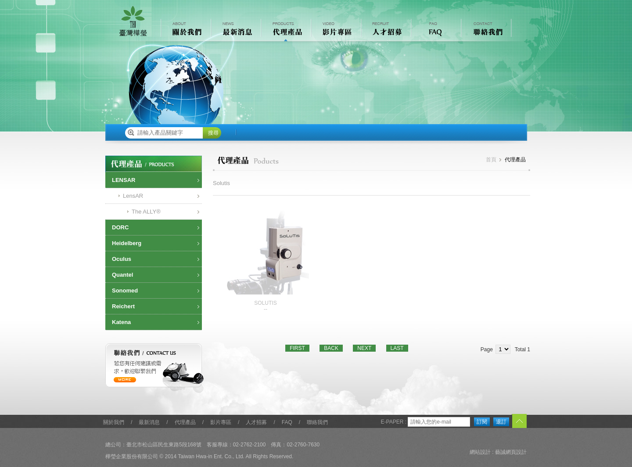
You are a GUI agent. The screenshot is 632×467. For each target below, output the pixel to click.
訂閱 (482, 422)
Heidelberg (126, 243)
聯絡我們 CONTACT (485, 30)
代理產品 (185, 422)
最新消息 (149, 422)
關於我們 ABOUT (185, 30)
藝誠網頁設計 (511, 452)
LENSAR (123, 180)
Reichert (123, 306)
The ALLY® (146, 211)
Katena (121, 322)
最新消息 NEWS (235, 30)
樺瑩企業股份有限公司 (133, 21)
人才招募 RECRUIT (385, 30)
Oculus (121, 259)
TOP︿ (519, 421)
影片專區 (220, 422)
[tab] (153, 180)
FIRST (297, 348)
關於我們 (113, 422)
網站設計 (480, 452)
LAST (397, 348)
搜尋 (213, 133)
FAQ (287, 422)
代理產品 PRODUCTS (285, 30)
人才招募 (256, 422)
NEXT (364, 348)
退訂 (501, 422)
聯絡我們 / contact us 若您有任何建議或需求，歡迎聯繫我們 (154, 368)
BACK (331, 348)
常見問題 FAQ (435, 30)
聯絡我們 (317, 422)
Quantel (122, 274)
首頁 (491, 160)
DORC (120, 227)
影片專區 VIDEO (335, 30)
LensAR (133, 196)
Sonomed (125, 290)
